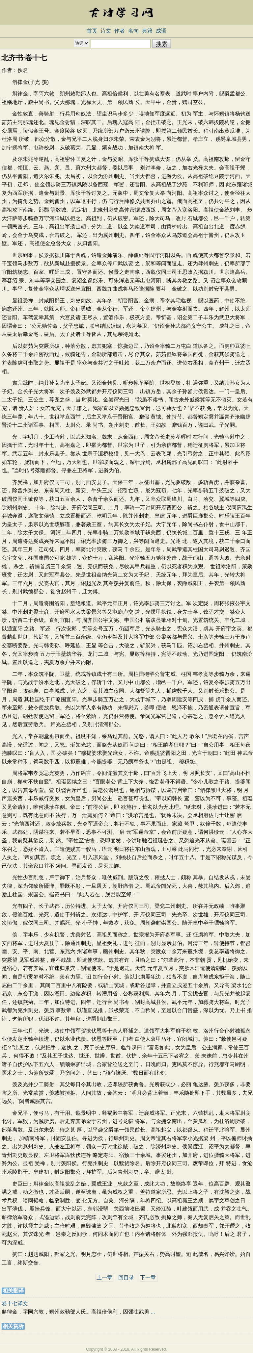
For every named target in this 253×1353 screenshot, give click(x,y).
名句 (133, 31)
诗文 (105, 31)
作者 (119, 31)
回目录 (126, 1277)
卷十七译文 (15, 1303)
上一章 (104, 1277)
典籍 (147, 31)
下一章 (148, 1277)
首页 (92, 31)
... (153, 1312)
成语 (161, 31)
